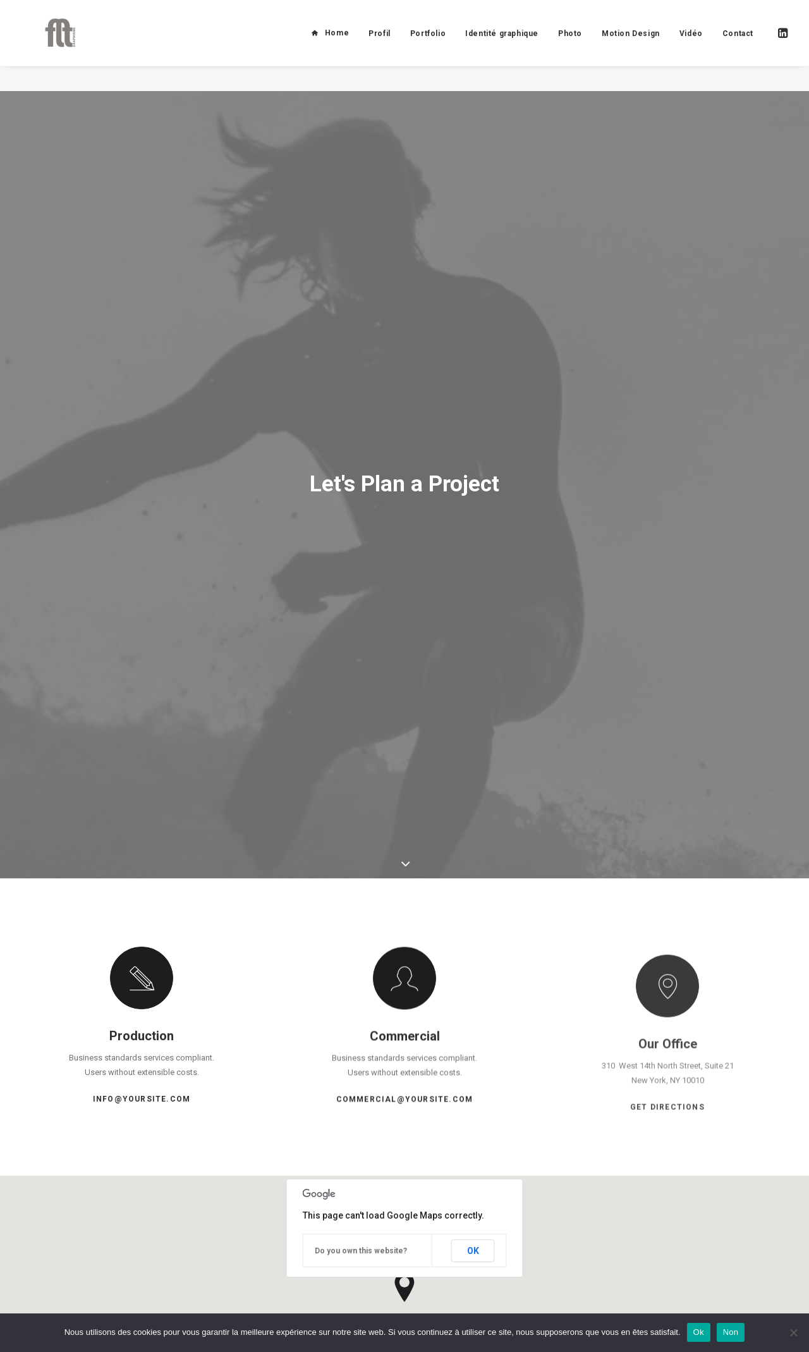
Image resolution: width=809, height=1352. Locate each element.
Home (337, 45)
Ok (698, 1332)
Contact (737, 46)
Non (731, 1332)
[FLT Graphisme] (49, 45)
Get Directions (667, 1031)
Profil (379, 46)
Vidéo (691, 46)
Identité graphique (501, 46)
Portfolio (428, 46)
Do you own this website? (361, 1126)
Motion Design (631, 46)
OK (473, 1127)
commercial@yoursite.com (404, 991)
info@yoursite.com (141, 976)
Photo (570, 46)
